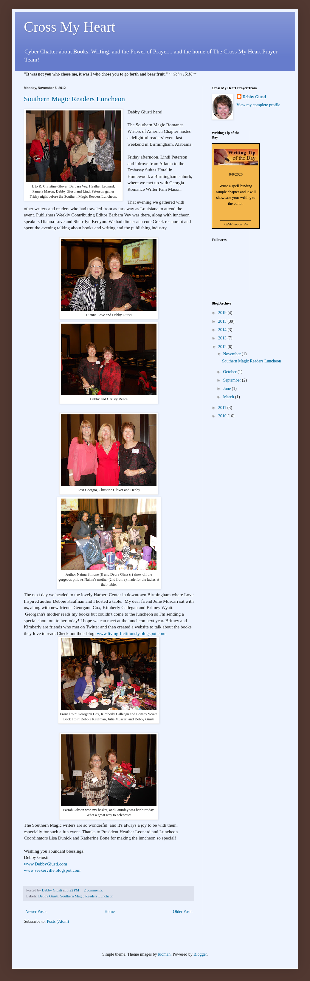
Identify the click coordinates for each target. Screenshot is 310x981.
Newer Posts (35, 911)
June (227, 388)
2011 (222, 407)
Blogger (200, 954)
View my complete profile (258, 105)
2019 (223, 312)
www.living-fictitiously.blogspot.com (131, 633)
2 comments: (94, 890)
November (232, 354)
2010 (223, 416)
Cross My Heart (69, 27)
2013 (223, 338)
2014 (223, 329)
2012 (223, 347)
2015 (223, 321)
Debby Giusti (48, 896)
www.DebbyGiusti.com (45, 863)
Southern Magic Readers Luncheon (74, 99)
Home (110, 911)
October (230, 372)
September (232, 380)
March (229, 397)
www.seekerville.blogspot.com (52, 870)
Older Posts (182, 911)
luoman (164, 954)
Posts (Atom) (58, 921)
